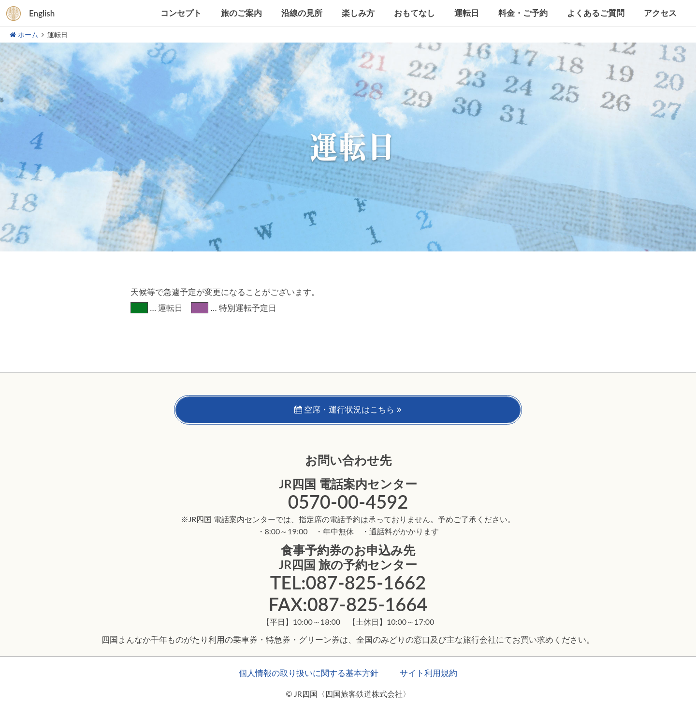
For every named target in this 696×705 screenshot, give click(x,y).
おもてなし (414, 13)
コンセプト (181, 13)
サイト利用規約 (428, 673)
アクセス (660, 13)
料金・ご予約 (523, 13)
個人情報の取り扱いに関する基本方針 (308, 673)
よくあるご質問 (595, 13)
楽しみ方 (358, 13)
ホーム (24, 34)
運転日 (466, 13)
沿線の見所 (301, 13)
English (42, 13)
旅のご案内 (241, 13)
